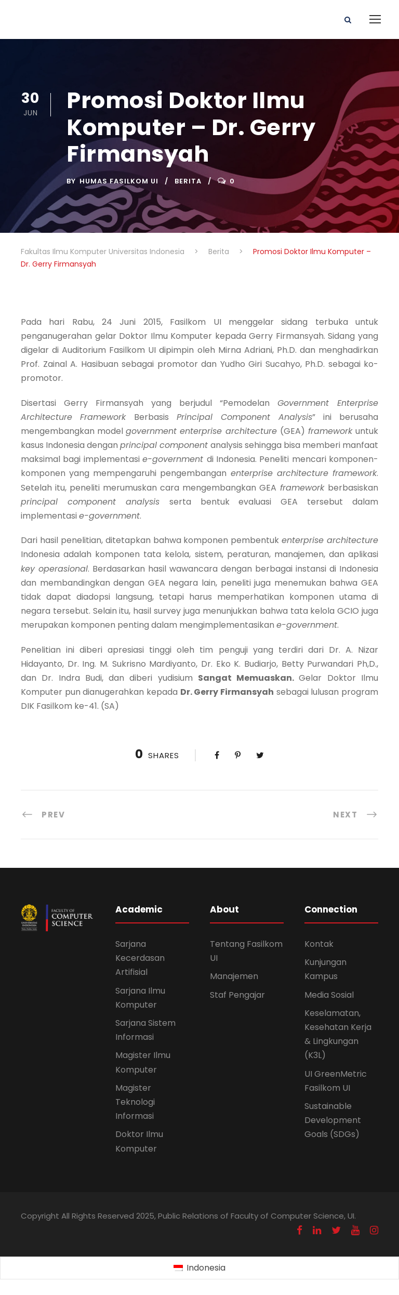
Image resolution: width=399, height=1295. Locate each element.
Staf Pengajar (237, 995)
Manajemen (234, 976)
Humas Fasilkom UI (118, 181)
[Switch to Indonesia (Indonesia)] (199, 1268)
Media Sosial (329, 995)
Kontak (319, 944)
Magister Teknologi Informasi (135, 1102)
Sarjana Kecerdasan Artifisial (140, 958)
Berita (188, 181)
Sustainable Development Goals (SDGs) (332, 1120)
